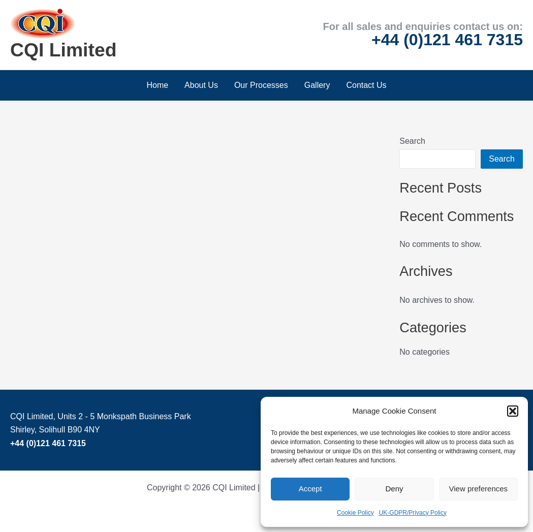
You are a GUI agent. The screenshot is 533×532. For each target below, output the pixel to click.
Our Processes (261, 85)
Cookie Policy (355, 512)
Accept (310, 488)
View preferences (478, 488)
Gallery (317, 85)
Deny (394, 488)
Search (412, 141)
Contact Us (366, 85)
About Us (201, 85)
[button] (513, 411)
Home (157, 85)
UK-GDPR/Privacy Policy (413, 512)
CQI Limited (63, 49)
